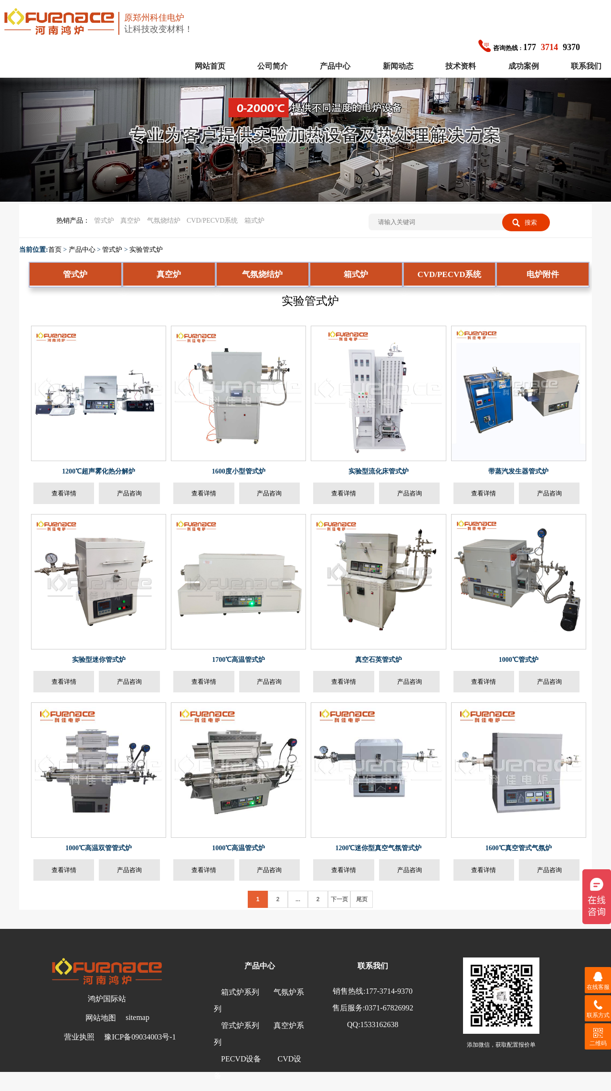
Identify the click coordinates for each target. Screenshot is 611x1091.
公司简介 (272, 66)
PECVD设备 (241, 1059)
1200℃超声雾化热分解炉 (98, 471)
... (297, 899)
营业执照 (79, 1037)
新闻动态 (398, 66)
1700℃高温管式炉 (238, 659)
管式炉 (104, 220)
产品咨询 (129, 493)
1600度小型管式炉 (238, 471)
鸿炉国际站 (107, 999)
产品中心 (335, 66)
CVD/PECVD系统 (212, 220)
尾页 (362, 899)
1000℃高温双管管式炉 (98, 848)
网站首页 (210, 66)
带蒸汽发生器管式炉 (518, 471)
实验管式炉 (146, 249)
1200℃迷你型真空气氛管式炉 (378, 848)
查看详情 (64, 493)
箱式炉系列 (240, 992)
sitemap (137, 1017)
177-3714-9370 (389, 991)
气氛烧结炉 (163, 220)
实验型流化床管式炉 (378, 471)
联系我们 (586, 66)
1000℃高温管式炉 (238, 848)
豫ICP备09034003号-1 (140, 1037)
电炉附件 (543, 274)
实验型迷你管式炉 (99, 659)
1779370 (529, 47)
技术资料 (460, 66)
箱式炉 (254, 220)
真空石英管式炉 (378, 659)
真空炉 (130, 220)
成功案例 (523, 66)
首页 (55, 249)
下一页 (339, 899)
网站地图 (100, 1018)
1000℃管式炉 (518, 659)
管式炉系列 (240, 1025)
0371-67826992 (389, 1008)
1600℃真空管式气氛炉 (518, 848)
